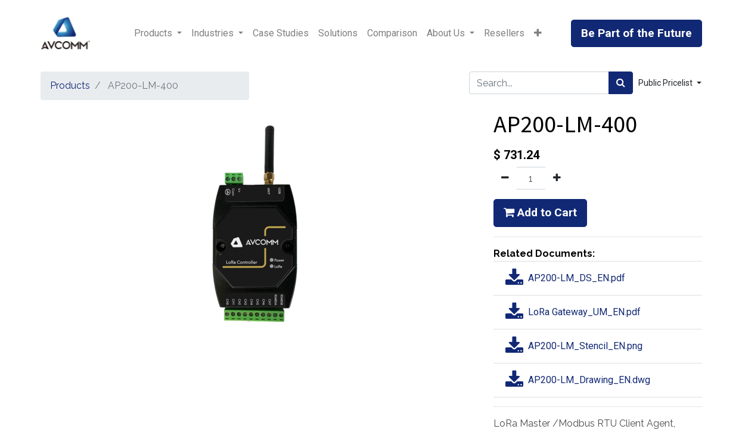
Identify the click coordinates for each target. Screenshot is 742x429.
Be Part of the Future (636, 33)
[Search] (620, 83)
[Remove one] (505, 178)
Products (70, 85)
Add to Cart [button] (540, 212)
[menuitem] (280, 33)
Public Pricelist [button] (666, 83)
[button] (538, 33)
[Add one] (557, 178)
